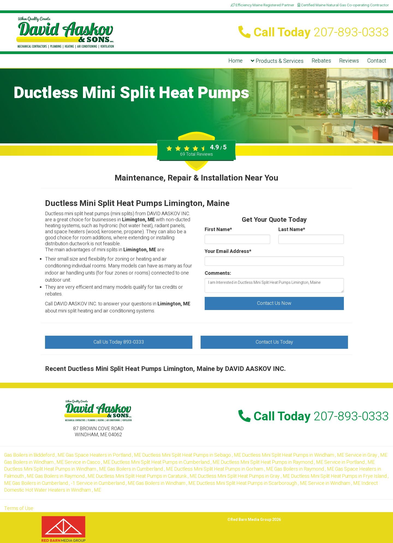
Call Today (313, 32)
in (35, 455)
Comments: (218, 273)
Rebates (321, 61)
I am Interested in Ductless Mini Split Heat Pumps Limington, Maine (274, 285)
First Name (218, 229)
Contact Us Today (274, 342)
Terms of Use (18, 508)
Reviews (349, 61)
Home (235, 61)
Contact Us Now (274, 303)
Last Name (291, 229)
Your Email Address (228, 251)
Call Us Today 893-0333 (119, 342)
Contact (376, 61)
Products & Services (277, 61)
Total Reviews (196, 154)
